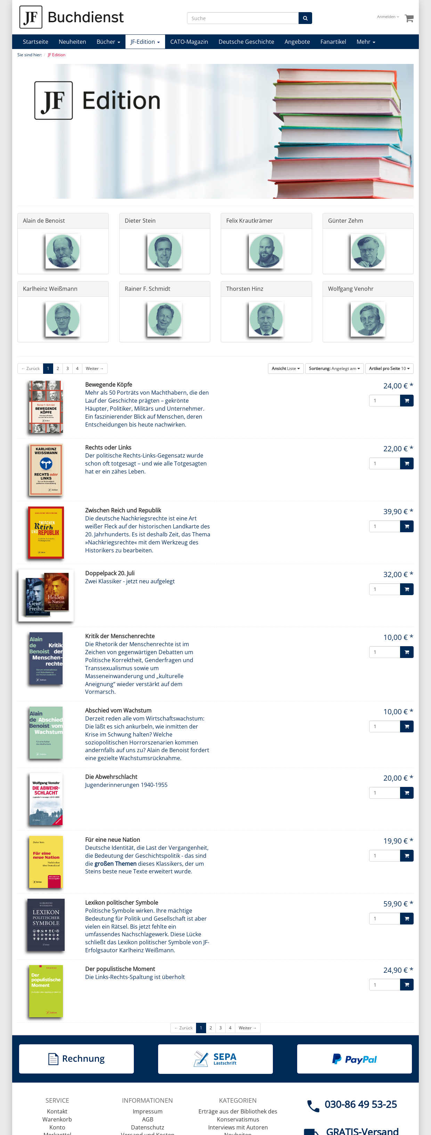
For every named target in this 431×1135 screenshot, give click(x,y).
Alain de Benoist (44, 220)
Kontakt (57, 1111)
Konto (57, 1127)
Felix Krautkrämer (249, 220)
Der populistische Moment (120, 969)
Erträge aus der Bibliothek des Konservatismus (237, 1115)
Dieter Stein (140, 220)
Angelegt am (334, 368)
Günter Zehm (345, 220)
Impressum (148, 1111)
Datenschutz (147, 1127)
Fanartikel (333, 42)
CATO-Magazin (189, 42)
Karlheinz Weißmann (50, 289)
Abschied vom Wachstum (118, 710)
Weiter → (95, 368)
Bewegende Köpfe (108, 384)
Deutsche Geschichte (246, 42)
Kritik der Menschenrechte (120, 636)
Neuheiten (72, 42)
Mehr (366, 42)
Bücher (108, 42)
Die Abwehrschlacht (111, 777)
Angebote (297, 42)
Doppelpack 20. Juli (110, 573)
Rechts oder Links (108, 447)
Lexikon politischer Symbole (121, 902)
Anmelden (388, 16)
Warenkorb (57, 1119)
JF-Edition (145, 42)
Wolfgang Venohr (351, 289)
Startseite (35, 42)
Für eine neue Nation (112, 840)
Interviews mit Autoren (238, 1127)
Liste (286, 368)
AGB (147, 1119)
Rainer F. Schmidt (147, 289)
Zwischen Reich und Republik (123, 510)
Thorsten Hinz (244, 289)
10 (389, 368)
